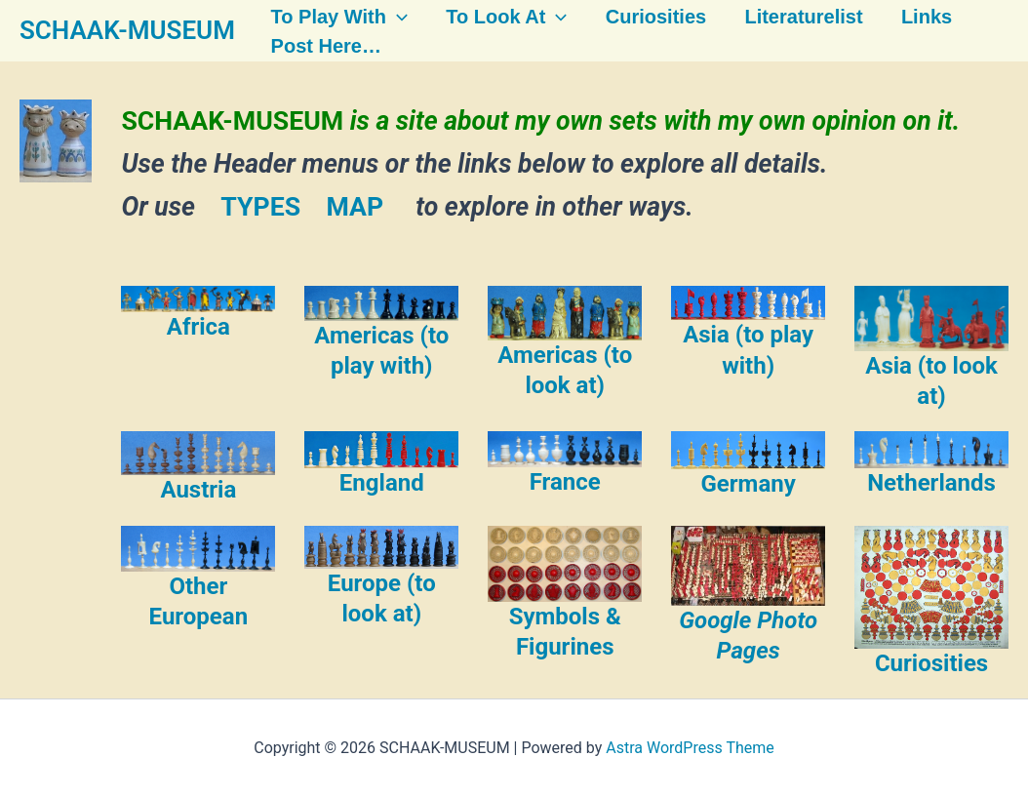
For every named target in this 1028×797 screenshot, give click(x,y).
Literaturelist (793, 16)
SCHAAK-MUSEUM (127, 30)
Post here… (319, 47)
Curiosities (646, 16)
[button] (390, 16)
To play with (332, 16)
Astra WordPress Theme (689, 747)
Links (915, 16)
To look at (498, 16)
